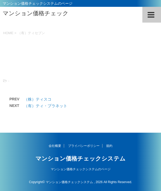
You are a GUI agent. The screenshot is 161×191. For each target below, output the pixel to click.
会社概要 (55, 146)
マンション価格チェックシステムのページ (81, 169)
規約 (109, 146)
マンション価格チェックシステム (80, 158)
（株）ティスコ (37, 99)
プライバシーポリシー (84, 146)
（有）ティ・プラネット (45, 106)
